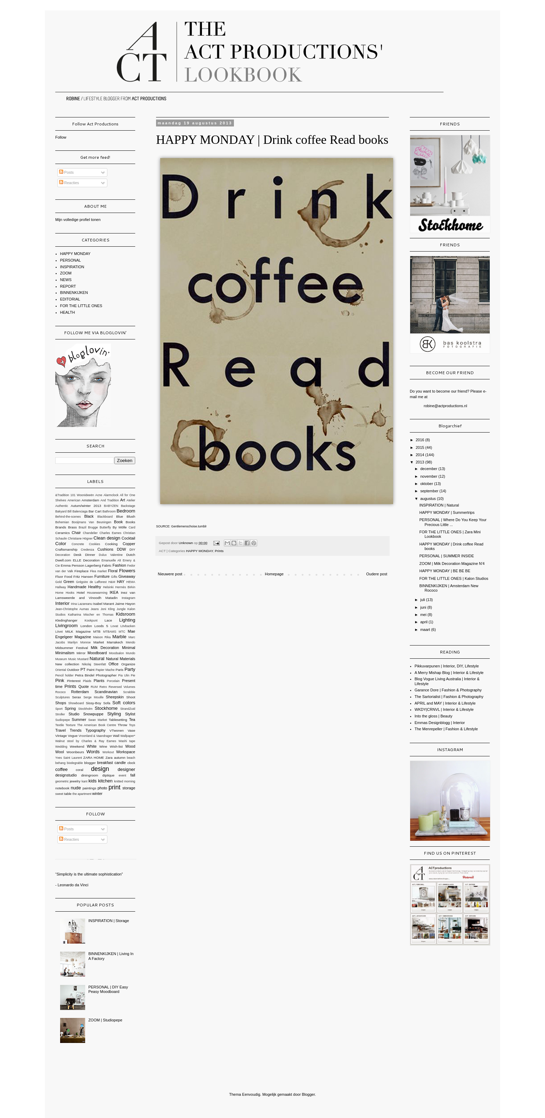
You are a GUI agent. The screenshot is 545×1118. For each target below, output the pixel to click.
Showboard (76, 703)
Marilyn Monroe (79, 642)
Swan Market (97, 720)
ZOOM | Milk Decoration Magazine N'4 (452, 563)
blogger (90, 763)
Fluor (59, 576)
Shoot (130, 697)
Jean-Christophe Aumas (72, 609)
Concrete (78, 544)
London (86, 626)
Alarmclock (111, 495)
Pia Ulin (123, 675)
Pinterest (74, 681)
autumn (119, 757)
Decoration (62, 555)
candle (119, 763)
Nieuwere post (170, 574)
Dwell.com (63, 560)
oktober (427, 484)
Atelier (131, 500)
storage (128, 788)
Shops (60, 703)
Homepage (274, 574)
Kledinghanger (66, 620)
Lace (108, 620)
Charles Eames (110, 533)
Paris (120, 670)
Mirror (81, 653)
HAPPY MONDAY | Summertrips (446, 512)
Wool (59, 752)
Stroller (60, 714)
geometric (62, 781)
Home (59, 592)
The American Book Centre (96, 725)
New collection (67, 664)
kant (85, 781)
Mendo (130, 642)
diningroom (89, 775)
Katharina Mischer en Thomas (90, 614)
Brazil (82, 527)
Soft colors (123, 702)
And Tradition (109, 500)
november (429, 476)
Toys (132, 725)
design (100, 768)
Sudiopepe (62, 720)
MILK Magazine (78, 631)
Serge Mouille (93, 697)
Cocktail (128, 538)
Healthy (94, 587)
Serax (76, 697)
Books (130, 522)
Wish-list (116, 746)
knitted (118, 781)
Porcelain (113, 681)
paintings (89, 788)
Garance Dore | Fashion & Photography (448, 690)
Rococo (60, 692)
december (429, 469)
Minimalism (64, 653)
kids (92, 780)
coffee (61, 769)
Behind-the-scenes (68, 516)
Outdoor (73, 670)
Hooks (70, 592)
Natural (97, 658)
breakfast (105, 763)
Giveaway (127, 576)
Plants (99, 681)
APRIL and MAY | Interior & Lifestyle (445, 703)
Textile (59, 725)
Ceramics (62, 533)
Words (93, 751)
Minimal (128, 648)
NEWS (66, 280)
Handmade (76, 587)
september (429, 491)
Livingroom (66, 625)
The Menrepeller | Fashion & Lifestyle (446, 729)
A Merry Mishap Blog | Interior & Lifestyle (449, 673)
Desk (78, 555)
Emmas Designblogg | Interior (440, 723)
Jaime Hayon (125, 604)
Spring (70, 708)
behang (60, 763)
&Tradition (62, 495)
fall (132, 775)
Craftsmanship (66, 549)
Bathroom (109, 511)
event (122, 775)
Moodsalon (116, 653)
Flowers (127, 570)
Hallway (60, 587)
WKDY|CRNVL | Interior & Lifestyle (444, 709)
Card (132, 527)
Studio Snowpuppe (85, 714)
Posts (66, 172)
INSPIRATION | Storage (108, 921)
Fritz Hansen (83, 576)
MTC (122, 631)
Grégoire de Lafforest (91, 582)
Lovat (114, 626)
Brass (72, 527)
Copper (129, 544)
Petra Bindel (85, 675)
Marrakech (115, 642)
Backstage (128, 506)
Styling (114, 713)
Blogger (308, 1094)
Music (72, 659)
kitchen (105, 780)
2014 (420, 455)
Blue (119, 516)
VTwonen (116, 730)
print (114, 787)
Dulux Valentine (111, 555)
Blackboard (105, 516)
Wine (103, 746)
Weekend (77, 746)
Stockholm (85, 708)
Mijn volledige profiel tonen (77, 219)
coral (79, 770)
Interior (62, 603)
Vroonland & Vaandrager (95, 736)
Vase (131, 730)
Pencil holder (64, 675)
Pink (59, 680)
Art (122, 500)
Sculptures (62, 697)
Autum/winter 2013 (86, 506)
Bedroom (126, 510)
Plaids (87, 681)
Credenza (87, 549)
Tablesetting (118, 720)
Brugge (93, 527)
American (73, 500)
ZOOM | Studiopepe (105, 1020)
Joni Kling (107, 609)
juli (423, 600)
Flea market (98, 571)
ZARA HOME (93, 757)
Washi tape (127, 741)
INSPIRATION (72, 267)
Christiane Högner (80, 538)
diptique (109, 775)
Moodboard (97, 653)
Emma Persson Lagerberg (81, 565)
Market (98, 642)
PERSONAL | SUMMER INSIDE (446, 556)
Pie (133, 675)
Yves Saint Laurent (68, 757)
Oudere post (376, 574)
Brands (60, 527)
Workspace (125, 752)
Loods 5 (101, 626)
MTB (96, 631)
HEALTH (67, 312)
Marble (119, 636)
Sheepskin (115, 697)
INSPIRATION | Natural (439, 505)
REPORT (68, 286)
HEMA (131, 582)
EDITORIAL (70, 299)
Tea (132, 719)
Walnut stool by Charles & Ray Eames (85, 741)
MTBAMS (109, 631)
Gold (58, 582)
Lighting (127, 620)
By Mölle (120, 527)
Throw (122, 725)
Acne (98, 495)
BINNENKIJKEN (74, 292)
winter (97, 793)
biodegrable (75, 763)
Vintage (61, 736)
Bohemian (62, 522)
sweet (59, 794)
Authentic (61, 506)
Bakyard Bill (63, 511)
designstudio (66, 775)
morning (129, 781)
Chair (76, 533)
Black (88, 516)
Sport (59, 708)
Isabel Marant (103, 604)
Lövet (59, 631)
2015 (420, 447)
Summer (79, 719)
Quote (83, 686)
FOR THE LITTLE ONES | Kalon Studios (453, 578)
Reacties (69, 183)
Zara (108, 757)
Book (118, 522)
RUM (94, 687)
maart (425, 629)
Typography (95, 730)
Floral (113, 571)
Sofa (106, 703)
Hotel (80, 592)
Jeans (95, 609)
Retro (103, 687)
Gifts (114, 576)
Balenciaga (80, 511)
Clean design (106, 538)
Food (68, 576)
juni (423, 607)
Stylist (130, 714)
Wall (116, 736)
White (92, 746)
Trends (76, 730)
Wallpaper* (127, 736)
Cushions (105, 549)
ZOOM (66, 273)
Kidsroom (125, 614)
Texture (71, 725)
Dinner (90, 555)
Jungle (120, 609)
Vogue (73, 736)
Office (113, 664)
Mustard (83, 659)
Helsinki (108, 587)
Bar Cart (95, 511)
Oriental (60, 670)
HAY (120, 581)
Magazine (83, 637)
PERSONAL (70, 260)
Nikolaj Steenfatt (94, 664)
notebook (62, 788)
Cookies (94, 544)
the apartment (82, 794)
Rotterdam (80, 692)
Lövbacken (127, 626)
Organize (128, 664)
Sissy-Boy (93, 703)
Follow (60, 137)
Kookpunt (90, 620)
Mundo (130, 653)
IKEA (113, 592)
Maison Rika (102, 637)
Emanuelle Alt (111, 560)
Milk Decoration (105, 648)
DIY (132, 549)
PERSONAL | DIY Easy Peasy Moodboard (108, 989)
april (424, 622)
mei (424, 615)
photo (102, 788)
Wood (130, 746)
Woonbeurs (75, 752)
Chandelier (90, 533)
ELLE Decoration (86, 560)
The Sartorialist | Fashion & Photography (449, 696)
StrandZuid (127, 708)
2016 (420, 440)
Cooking (111, 544)
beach (131, 757)
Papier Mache (105, 670)
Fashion (119, 565)
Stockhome (106, 708)
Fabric (106, 565)
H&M (111, 582)
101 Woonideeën (82, 495)
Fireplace (81, 571)
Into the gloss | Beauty (434, 716)
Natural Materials (120, 659)
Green (69, 581)
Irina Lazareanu (81, 604)
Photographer (106, 675)
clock (131, 763)
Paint (91, 670)
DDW (121, 549)
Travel (60, 730)
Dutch (130, 555)
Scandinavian (106, 692)
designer (126, 769)
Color (60, 543)
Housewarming (97, 592)
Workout (108, 752)
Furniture (101, 576)
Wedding (61, 746)
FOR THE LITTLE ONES (81, 306)
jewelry (75, 781)
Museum (61, 659)
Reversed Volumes (122, 687)
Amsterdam (90, 500)
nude (76, 787)
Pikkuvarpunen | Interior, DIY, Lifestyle (447, 666)
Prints (219, 551)
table (67, 794)
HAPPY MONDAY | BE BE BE (444, 571)
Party (129, 669)
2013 (420, 462)
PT (83, 669)
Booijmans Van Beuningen (91, 522)
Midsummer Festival (71, 648)
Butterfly (105, 527)
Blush (131, 516)
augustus (428, 498)
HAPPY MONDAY (199, 551)
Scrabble (129, 692)
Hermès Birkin (125, 587)
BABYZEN (111, 506)
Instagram (128, 598)
